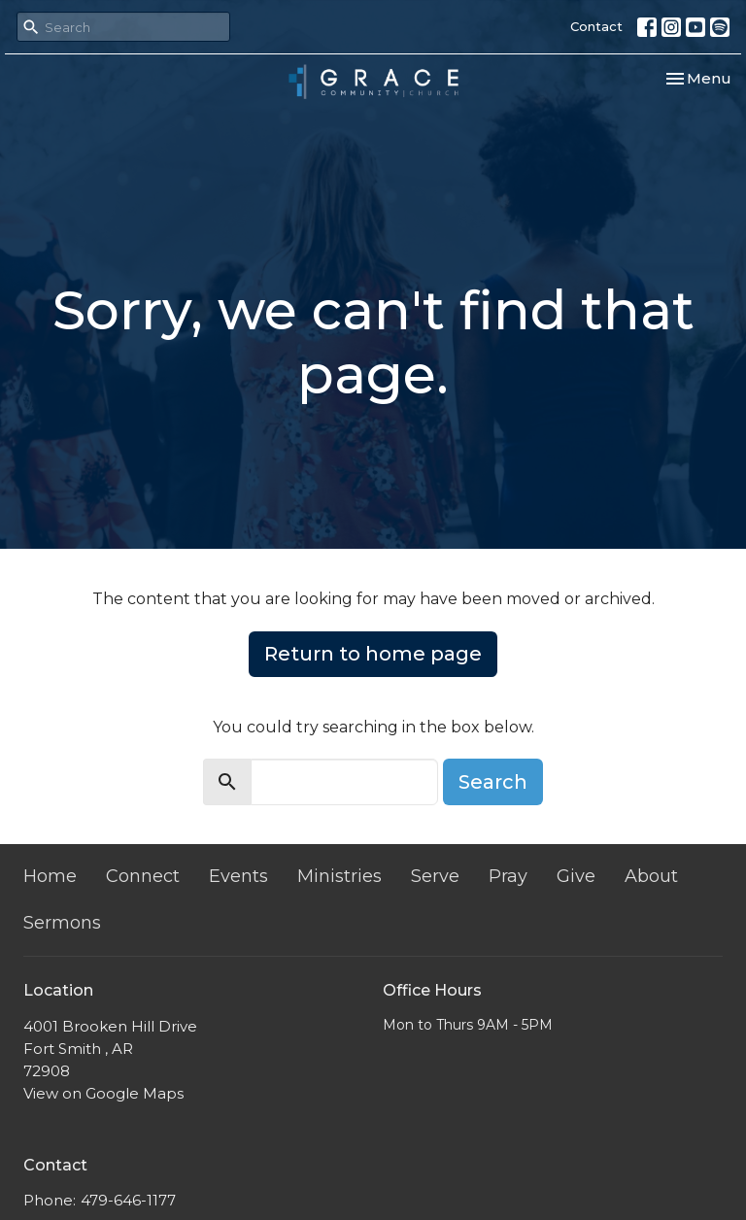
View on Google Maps (103, 1093)
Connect (143, 876)
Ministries (339, 876)
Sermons (62, 922)
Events (238, 876)
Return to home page (373, 653)
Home (50, 876)
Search (492, 782)
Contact (596, 26)
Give (576, 876)
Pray (508, 876)
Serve (435, 876)
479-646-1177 (128, 1200)
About (651, 876)
